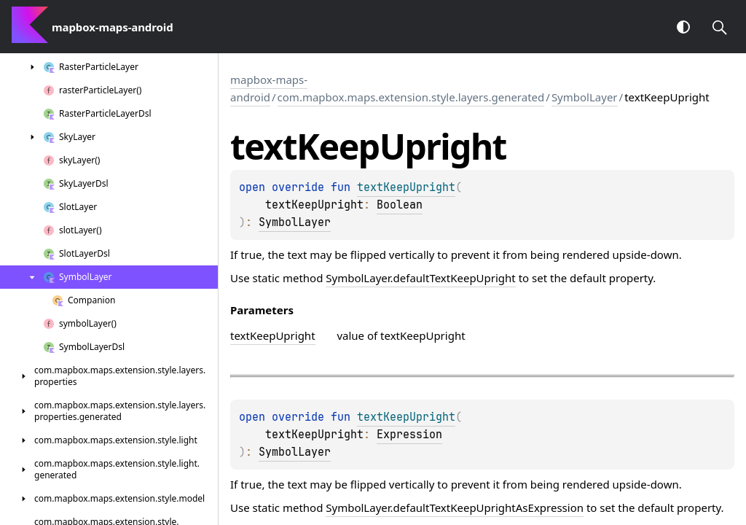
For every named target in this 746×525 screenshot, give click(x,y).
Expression (409, 434)
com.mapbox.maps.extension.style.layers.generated (411, 97)
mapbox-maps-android (268, 88)
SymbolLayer (584, 97)
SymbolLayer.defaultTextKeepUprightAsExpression (455, 507)
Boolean (400, 205)
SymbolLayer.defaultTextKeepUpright (421, 278)
